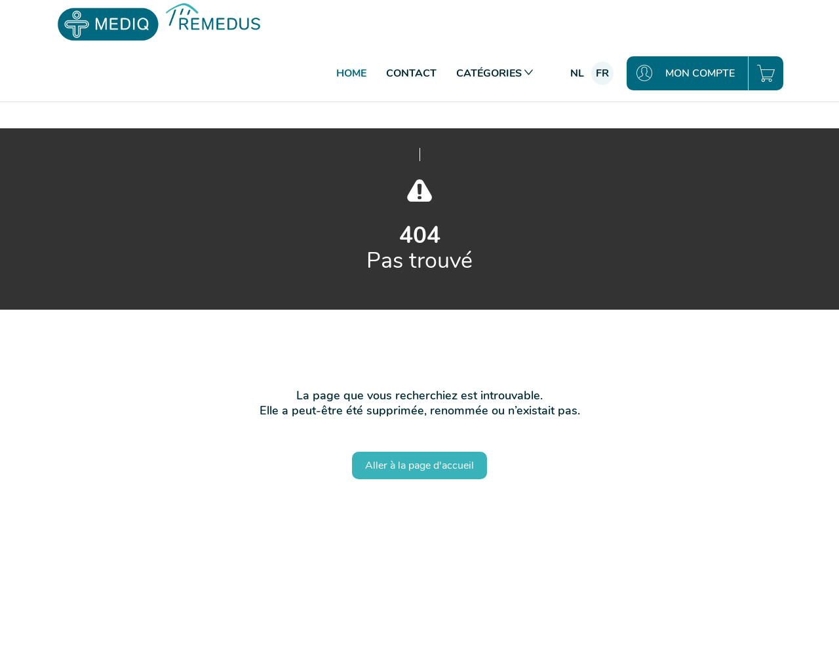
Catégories (494, 73)
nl (577, 73)
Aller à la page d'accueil (419, 465)
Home (351, 73)
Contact (411, 73)
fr (602, 73)
